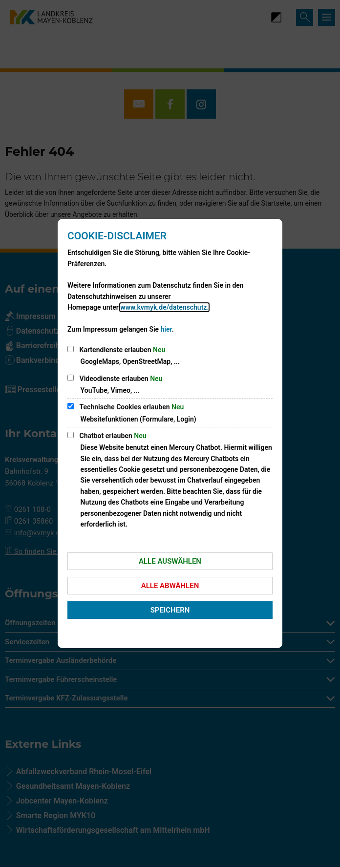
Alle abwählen (170, 585)
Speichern (170, 610)
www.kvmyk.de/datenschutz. (164, 307)
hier (166, 329)
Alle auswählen (170, 561)
